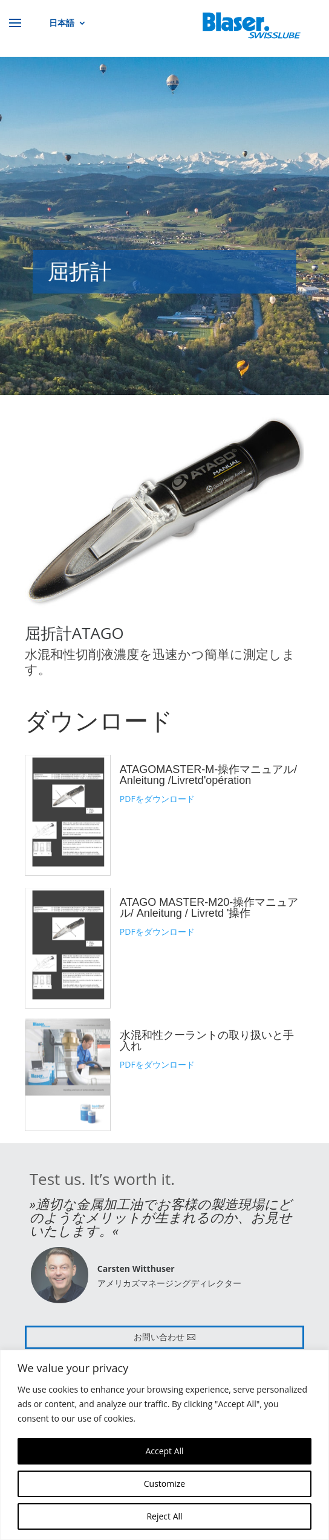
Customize (164, 1483)
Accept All (164, 1451)
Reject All (164, 1516)
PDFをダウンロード (157, 798)
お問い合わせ (159, 1337)
